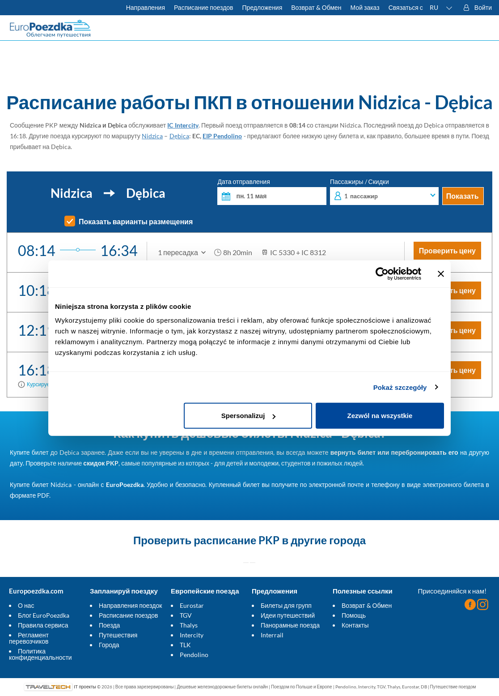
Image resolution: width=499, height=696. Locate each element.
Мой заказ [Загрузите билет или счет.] (365, 7)
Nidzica (152, 136)
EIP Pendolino (222, 136)
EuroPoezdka (125, 484)
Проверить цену (447, 250)
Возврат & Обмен (367, 605)
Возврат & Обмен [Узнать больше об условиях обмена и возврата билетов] (316, 7)
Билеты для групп (286, 605)
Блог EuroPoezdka (43, 615)
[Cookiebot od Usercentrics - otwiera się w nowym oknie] (382, 273)
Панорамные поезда (290, 625)
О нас (26, 605)
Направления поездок (130, 605)
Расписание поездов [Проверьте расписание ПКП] (203, 7)
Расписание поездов (128, 615)
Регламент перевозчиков (29, 638)
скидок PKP (100, 463)
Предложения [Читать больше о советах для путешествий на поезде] (262, 7)
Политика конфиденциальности (40, 654)
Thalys (189, 625)
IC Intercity (182, 125)
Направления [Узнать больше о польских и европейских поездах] (145, 7)
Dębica (179, 136)
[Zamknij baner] (441, 273)
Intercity (191, 635)
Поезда (109, 625)
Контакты (355, 625)
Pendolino (194, 654)
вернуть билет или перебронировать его (394, 452)
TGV (186, 615)
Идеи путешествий (288, 615)
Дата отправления (271, 192)
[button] (441, 7)
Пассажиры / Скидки (384, 192)
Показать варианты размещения (136, 221)
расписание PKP (236, 540)
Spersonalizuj (248, 415)
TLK (185, 645)
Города (109, 645)
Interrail (272, 635)
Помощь (354, 615)
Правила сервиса (43, 625)
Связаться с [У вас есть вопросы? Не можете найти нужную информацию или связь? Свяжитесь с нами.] (406, 7)
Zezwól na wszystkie (380, 415)
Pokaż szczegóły (400, 387)
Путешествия (118, 635)
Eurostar (192, 605)
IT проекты (85, 686)
